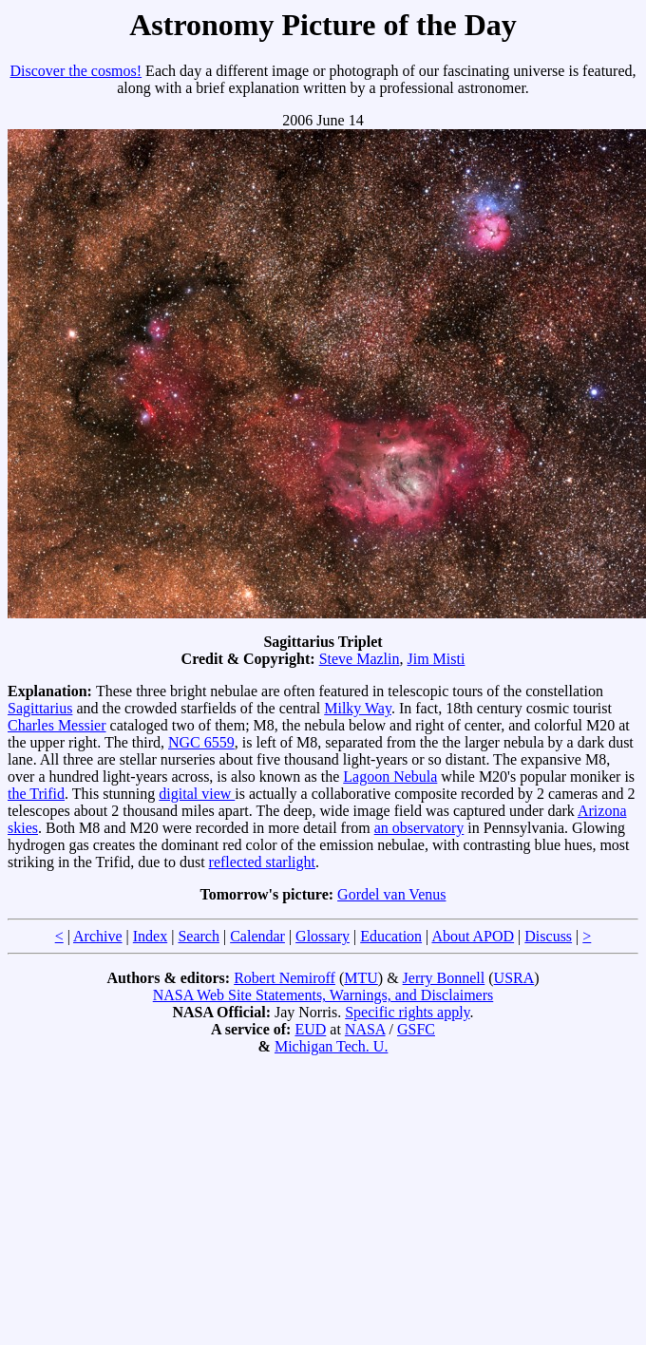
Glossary (322, 936)
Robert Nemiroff (284, 978)
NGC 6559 (201, 742)
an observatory (419, 828)
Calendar (257, 936)
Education (391, 936)
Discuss (548, 936)
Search (198, 936)
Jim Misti (437, 659)
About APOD (472, 936)
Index (150, 936)
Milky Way (357, 708)
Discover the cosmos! (76, 71)
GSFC (416, 1029)
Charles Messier (57, 725)
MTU (361, 978)
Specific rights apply (407, 1012)
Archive (98, 936)
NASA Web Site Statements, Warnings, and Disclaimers (323, 995)
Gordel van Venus (391, 894)
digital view (197, 794)
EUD (310, 1029)
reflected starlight (262, 862)
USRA (514, 978)
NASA (365, 1029)
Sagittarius (40, 708)
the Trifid (36, 794)
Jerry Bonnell (444, 978)
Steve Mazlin (359, 659)
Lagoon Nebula (390, 776)
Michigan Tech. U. (331, 1046)
